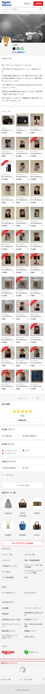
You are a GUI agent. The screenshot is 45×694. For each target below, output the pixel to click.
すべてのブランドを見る (22, 543)
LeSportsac (4, 128)
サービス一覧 (6, 679)
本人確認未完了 (18, 52)
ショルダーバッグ (10, 450)
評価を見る (22, 420)
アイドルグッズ (9, 453)
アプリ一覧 (28, 679)
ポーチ (27, 450)
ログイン (27, 4)
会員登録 (38, 4)
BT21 (27, 468)
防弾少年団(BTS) (34, 128)
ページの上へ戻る (22, 485)
